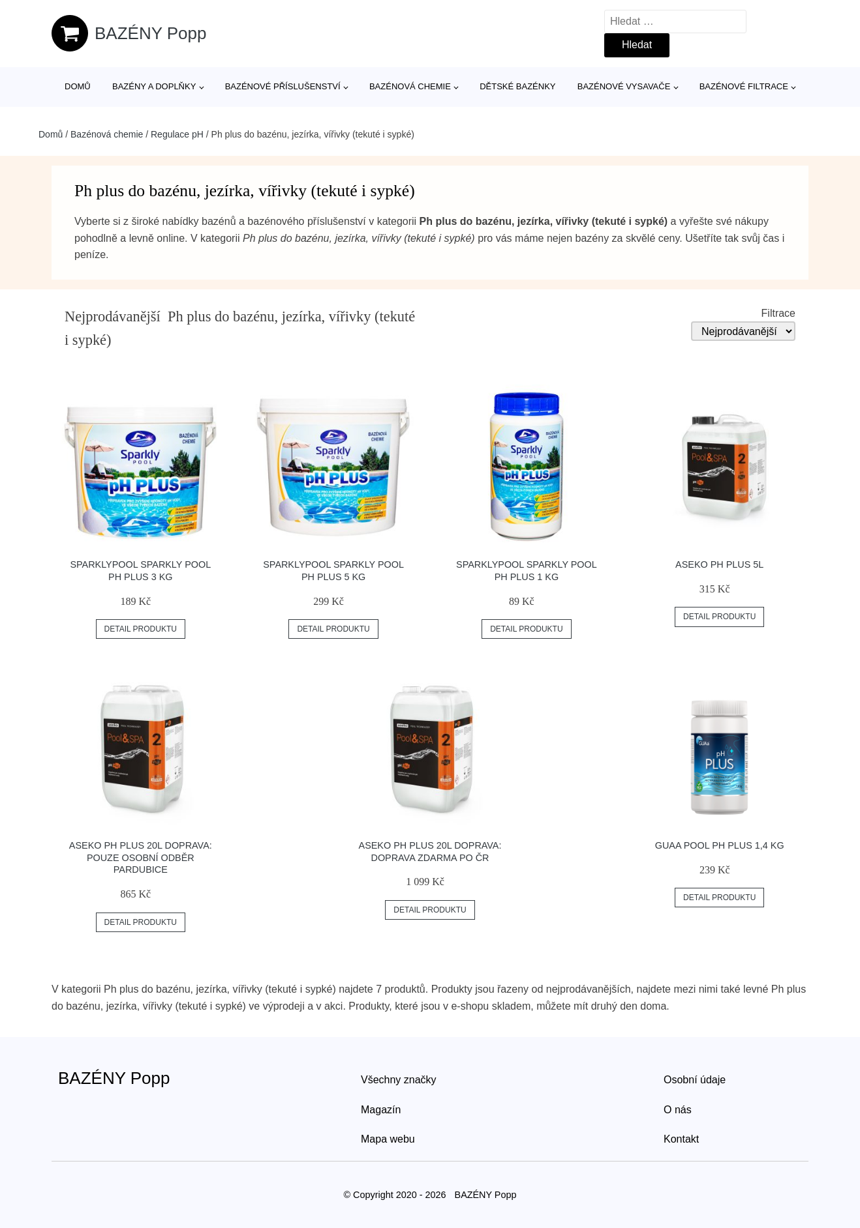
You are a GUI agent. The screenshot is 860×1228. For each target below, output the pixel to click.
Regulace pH (177, 134)
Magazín (381, 1109)
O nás (678, 1109)
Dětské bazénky (517, 86)
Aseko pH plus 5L (719, 564)
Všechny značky (399, 1079)
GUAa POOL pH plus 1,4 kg (719, 845)
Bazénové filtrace (743, 86)
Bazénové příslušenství (283, 86)
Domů (78, 86)
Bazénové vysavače (624, 86)
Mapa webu (388, 1139)
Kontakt (681, 1139)
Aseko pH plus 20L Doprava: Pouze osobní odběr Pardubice (140, 857)
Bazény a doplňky (154, 86)
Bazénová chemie (410, 86)
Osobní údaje (695, 1079)
